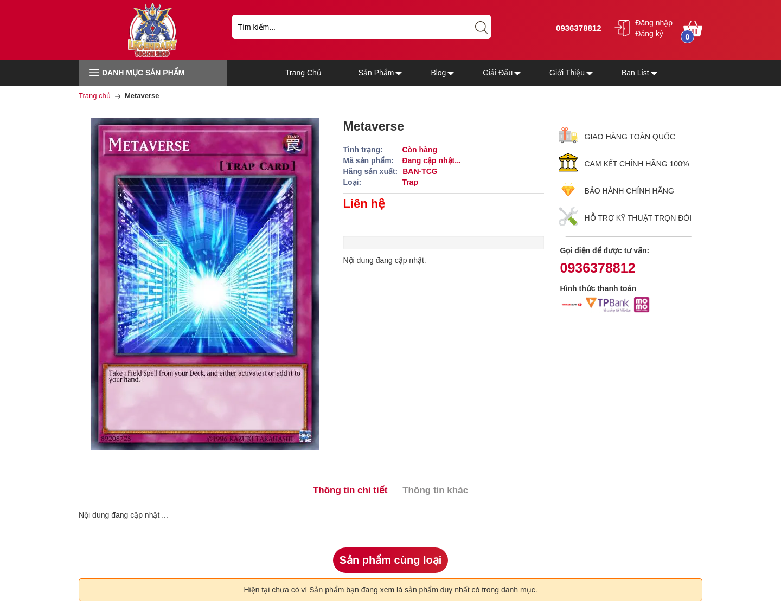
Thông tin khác (435, 490)
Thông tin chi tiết (350, 490)
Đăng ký (649, 33)
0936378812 (577, 28)
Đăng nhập (654, 22)
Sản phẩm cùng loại (391, 560)
